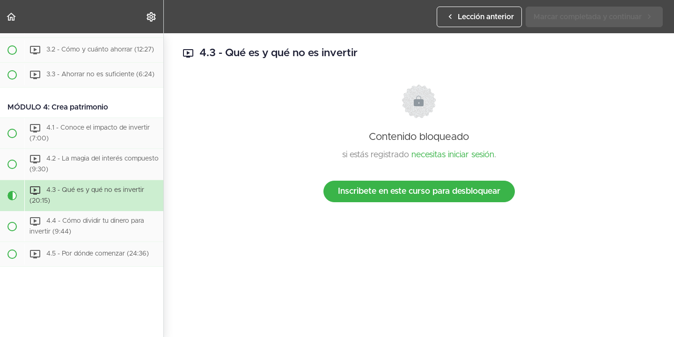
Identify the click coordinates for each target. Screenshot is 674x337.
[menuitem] (151, 16)
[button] (11, 16)
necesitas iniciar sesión (452, 155)
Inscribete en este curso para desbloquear (419, 191)
